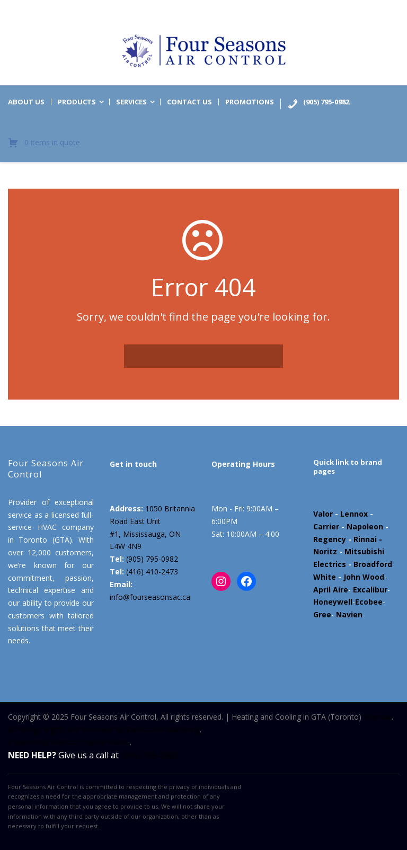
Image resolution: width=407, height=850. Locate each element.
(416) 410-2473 (152, 571)
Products (77, 102)
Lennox (354, 514)
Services (131, 102)
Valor (323, 514)
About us (26, 102)
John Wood (363, 577)
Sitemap (378, 717)
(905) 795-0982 (152, 559)
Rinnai (365, 539)
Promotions (249, 102)
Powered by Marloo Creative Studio (69, 742)
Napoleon (365, 526)
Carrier (326, 526)
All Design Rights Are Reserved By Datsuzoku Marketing (104, 729)
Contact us (189, 102)
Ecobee (369, 602)
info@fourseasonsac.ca (150, 597)
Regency (329, 539)
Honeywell (332, 602)
